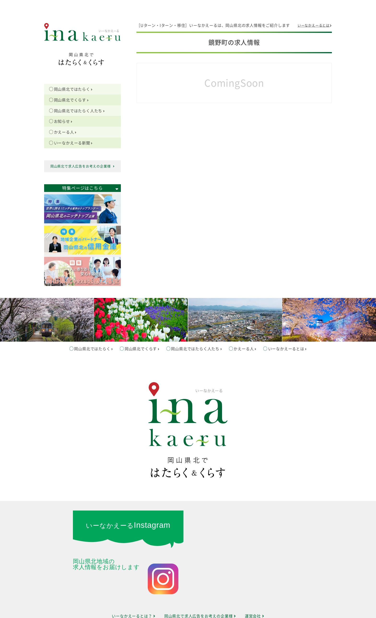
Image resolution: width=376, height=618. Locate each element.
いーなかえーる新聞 (73, 143)
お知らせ (63, 121)
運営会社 (254, 585)
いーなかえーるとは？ (133, 585)
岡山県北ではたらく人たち (79, 111)
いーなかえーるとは (315, 25)
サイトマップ (188, 597)
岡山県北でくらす (71, 100)
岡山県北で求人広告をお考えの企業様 (82, 166)
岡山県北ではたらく (73, 89)
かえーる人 (65, 132)
